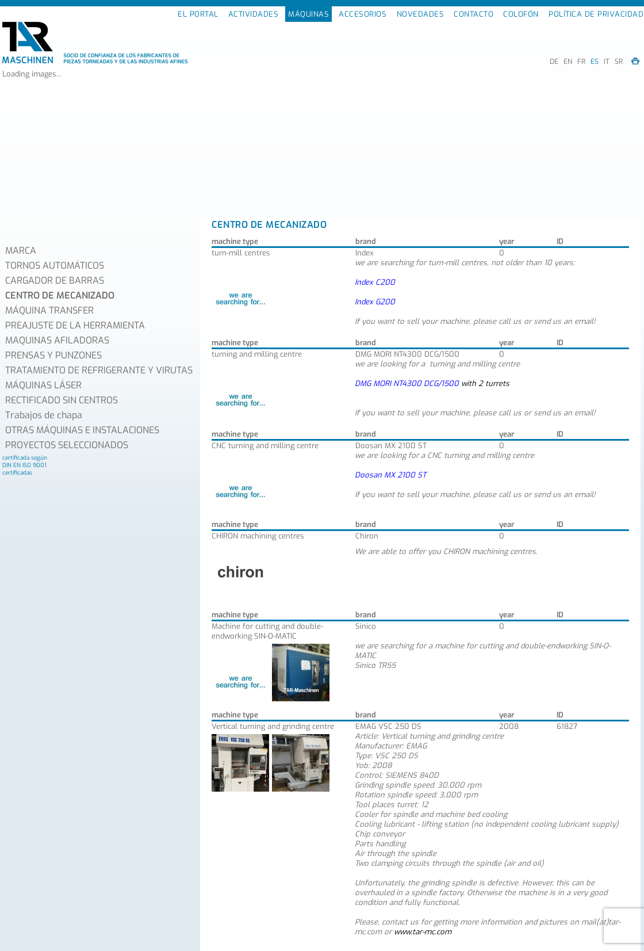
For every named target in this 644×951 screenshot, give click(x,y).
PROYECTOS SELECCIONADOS (66, 445)
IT (607, 61)
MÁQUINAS (308, 14)
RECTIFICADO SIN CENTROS (61, 400)
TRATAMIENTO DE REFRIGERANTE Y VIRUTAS (99, 370)
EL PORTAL (198, 14)
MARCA (20, 251)
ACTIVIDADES (253, 14)
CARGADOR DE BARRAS (54, 280)
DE (554, 61)
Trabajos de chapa (43, 415)
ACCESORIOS (362, 14)
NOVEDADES (420, 14)
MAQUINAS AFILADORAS (57, 340)
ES (595, 61)
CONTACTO (473, 14)
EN (568, 61)
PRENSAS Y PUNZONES (53, 355)
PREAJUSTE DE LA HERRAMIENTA (75, 325)
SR (619, 61)
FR (581, 61)
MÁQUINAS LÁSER (43, 385)
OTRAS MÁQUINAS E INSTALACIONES (82, 430)
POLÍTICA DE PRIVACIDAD (596, 14)
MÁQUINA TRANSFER (49, 310)
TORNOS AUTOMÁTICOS (54, 265)
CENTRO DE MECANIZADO (59, 295)
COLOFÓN (521, 14)
